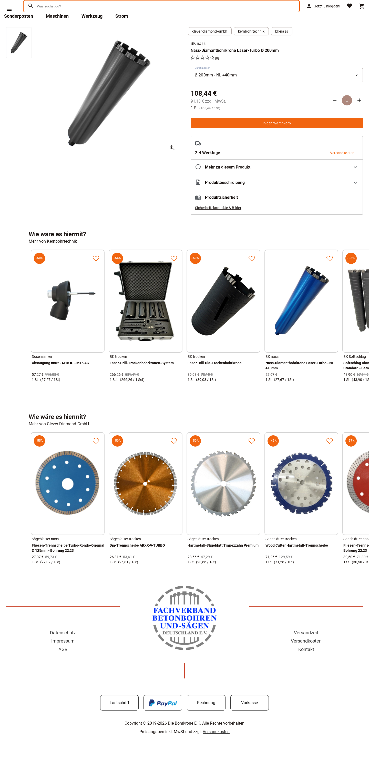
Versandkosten (306, 654)
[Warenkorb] (362, 13)
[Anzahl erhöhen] (359, 113)
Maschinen (57, 29)
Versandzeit (306, 646)
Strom (121, 29)
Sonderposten (18, 29)
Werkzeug (91, 29)
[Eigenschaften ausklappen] (277, 180)
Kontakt (306, 662)
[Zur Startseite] (49, 24)
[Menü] (9, 9)
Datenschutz (63, 646)
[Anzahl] (347, 114)
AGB (62, 662)
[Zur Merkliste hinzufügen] (95, 271)
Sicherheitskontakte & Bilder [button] (218, 221)
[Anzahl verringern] (335, 113)
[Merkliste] (349, 12)
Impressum (63, 654)
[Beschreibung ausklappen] (277, 195)
